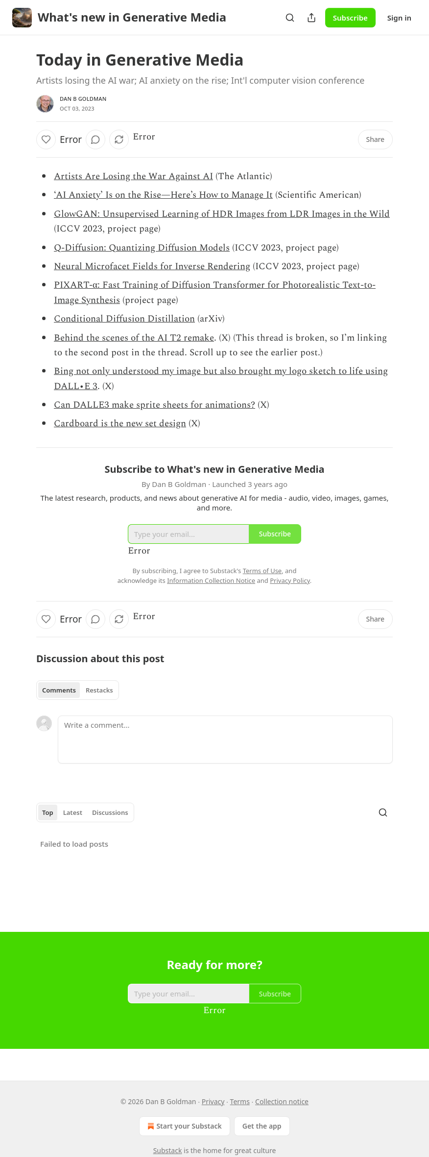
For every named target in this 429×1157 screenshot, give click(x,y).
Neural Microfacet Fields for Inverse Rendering (152, 266)
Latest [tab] (72, 812)
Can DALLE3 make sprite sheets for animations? (154, 405)
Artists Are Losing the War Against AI (133, 176)
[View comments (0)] (95, 139)
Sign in (399, 18)
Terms (240, 1101)
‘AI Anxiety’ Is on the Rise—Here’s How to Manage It (163, 195)
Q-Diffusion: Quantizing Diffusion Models (142, 248)
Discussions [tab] (110, 812)
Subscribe (350, 18)
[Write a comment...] (225, 740)
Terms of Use (262, 570)
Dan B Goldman (83, 98)
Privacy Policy (290, 580)
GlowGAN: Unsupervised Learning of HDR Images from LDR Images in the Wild (222, 214)
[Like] (46, 139)
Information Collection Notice (211, 580)
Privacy (213, 1101)
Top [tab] (47, 812)
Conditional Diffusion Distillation (124, 319)
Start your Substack (183, 1126)
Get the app (262, 1126)
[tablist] (77, 690)
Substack (167, 1150)
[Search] (290, 17)
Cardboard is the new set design (120, 424)
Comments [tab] (59, 690)
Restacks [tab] (99, 690)
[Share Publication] (311, 17)
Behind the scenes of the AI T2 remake (134, 338)
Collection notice (282, 1101)
